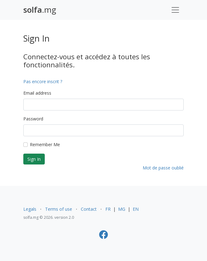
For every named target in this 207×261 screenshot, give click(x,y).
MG (121, 209)
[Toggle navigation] (175, 10)
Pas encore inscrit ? (42, 81)
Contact (89, 209)
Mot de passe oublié (163, 168)
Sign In (34, 159)
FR (108, 209)
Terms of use (58, 209)
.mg (39, 9)
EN (136, 209)
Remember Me (45, 144)
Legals (29, 209)
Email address (37, 93)
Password (33, 119)
